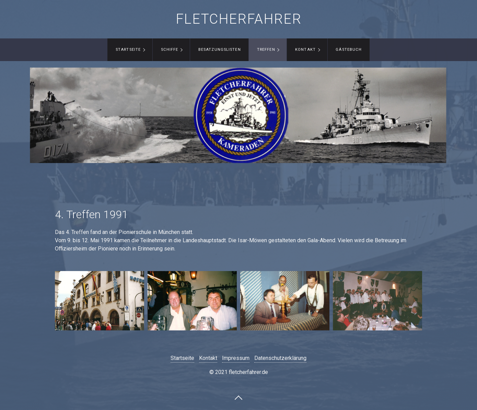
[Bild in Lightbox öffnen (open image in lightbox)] (99, 300)
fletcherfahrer (238, 19)
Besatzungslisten (219, 49)
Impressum (235, 358)
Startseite (128, 49)
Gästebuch (349, 49)
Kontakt (305, 49)
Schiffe (169, 49)
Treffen (266, 49)
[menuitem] (129, 49)
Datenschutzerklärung (280, 358)
